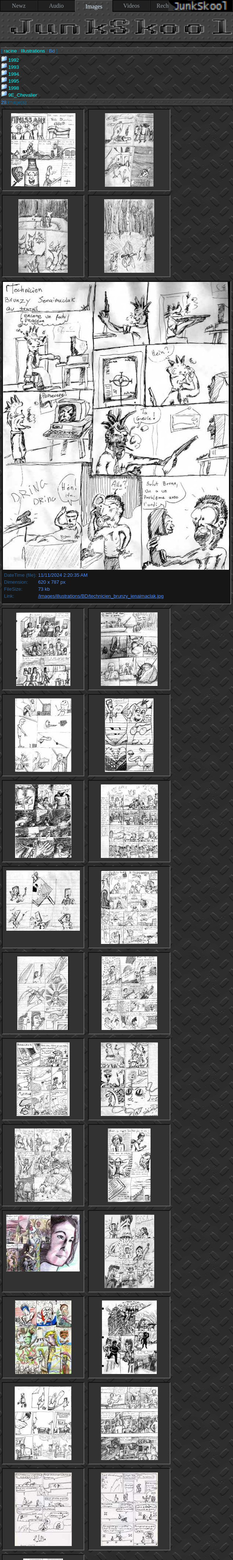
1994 (10, 74)
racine (10, 51)
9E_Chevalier (19, 95)
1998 (10, 88)
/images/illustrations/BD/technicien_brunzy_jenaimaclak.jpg (100, 596)
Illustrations (33, 51)
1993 (10, 67)
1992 (10, 60)
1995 (10, 81)
